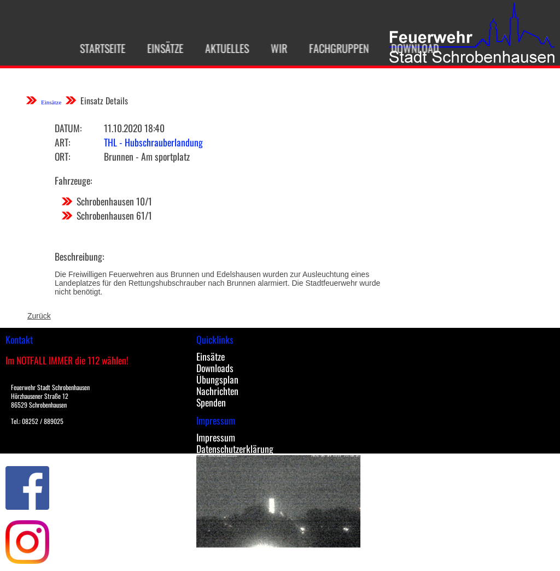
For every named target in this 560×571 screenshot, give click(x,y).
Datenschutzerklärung (234, 449)
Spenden (211, 402)
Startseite (93, 48)
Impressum (215, 437)
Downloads (215, 368)
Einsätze (156, 48)
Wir (269, 48)
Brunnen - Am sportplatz (147, 156)
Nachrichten (217, 391)
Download (406, 48)
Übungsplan (217, 379)
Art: (62, 142)
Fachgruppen (330, 48)
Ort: (62, 156)
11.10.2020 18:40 (134, 128)
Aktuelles (218, 48)
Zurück (39, 315)
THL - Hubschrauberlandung (153, 142)
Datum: (68, 128)
